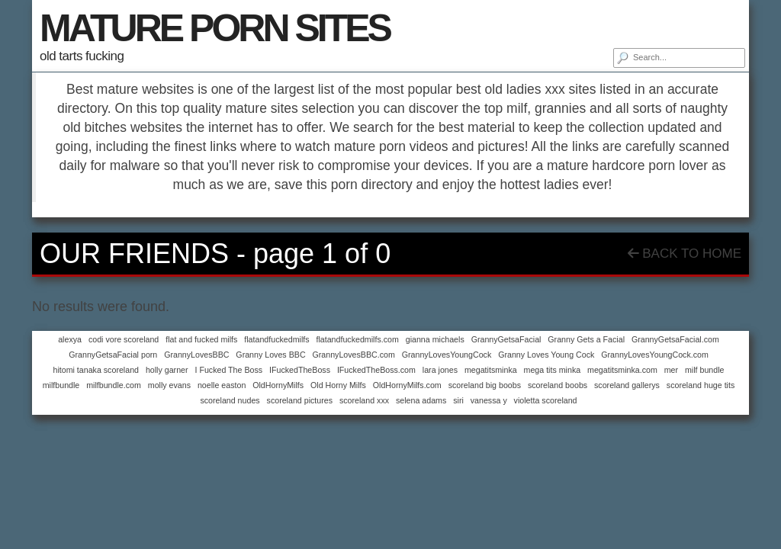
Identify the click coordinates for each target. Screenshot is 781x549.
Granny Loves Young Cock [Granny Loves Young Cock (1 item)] (546, 354)
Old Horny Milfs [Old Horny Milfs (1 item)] (338, 385)
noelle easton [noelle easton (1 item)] (222, 385)
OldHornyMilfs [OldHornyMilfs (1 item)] (278, 385)
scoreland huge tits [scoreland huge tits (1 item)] (700, 385)
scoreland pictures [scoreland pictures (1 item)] (300, 400)
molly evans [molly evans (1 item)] (169, 385)
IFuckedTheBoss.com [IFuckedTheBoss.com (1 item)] (376, 369)
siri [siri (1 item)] (458, 400)
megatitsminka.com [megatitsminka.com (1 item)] (622, 369)
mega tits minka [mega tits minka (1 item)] (552, 369)
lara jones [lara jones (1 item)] (440, 369)
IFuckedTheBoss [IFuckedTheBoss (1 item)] (299, 369)
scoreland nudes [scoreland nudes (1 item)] (229, 400)
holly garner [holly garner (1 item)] (167, 369)
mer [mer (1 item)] (671, 369)
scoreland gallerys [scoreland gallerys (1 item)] (627, 385)
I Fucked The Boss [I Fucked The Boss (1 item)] (228, 369)
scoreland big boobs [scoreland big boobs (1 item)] (484, 385)
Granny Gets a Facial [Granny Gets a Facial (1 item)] (586, 339)
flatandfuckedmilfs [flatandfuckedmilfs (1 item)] (276, 339)
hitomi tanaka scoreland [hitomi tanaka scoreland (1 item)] (96, 369)
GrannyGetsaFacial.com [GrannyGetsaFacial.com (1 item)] (675, 339)
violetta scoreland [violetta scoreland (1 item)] (545, 400)
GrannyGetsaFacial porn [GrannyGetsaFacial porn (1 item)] (113, 354)
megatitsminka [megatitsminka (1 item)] (490, 369)
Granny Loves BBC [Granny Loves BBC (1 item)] (270, 354)
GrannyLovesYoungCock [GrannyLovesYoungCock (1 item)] (447, 354)
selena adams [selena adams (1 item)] (421, 400)
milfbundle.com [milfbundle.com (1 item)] (113, 385)
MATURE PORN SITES (215, 28)
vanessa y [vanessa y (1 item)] (489, 400)
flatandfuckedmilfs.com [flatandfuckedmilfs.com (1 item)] (357, 339)
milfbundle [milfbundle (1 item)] (61, 385)
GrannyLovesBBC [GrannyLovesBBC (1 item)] (196, 354)
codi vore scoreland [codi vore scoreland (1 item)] (123, 339)
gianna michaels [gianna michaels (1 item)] (435, 339)
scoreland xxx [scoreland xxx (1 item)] (364, 400)
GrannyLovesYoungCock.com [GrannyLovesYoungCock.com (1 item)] (655, 354)
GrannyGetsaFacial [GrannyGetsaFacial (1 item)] (506, 339)
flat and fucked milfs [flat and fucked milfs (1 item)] (201, 339)
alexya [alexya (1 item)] (70, 339)
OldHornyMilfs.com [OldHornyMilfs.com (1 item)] (407, 385)
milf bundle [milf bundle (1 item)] (705, 369)
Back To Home (684, 253)
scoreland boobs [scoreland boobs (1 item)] (557, 385)
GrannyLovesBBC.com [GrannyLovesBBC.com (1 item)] (353, 354)
